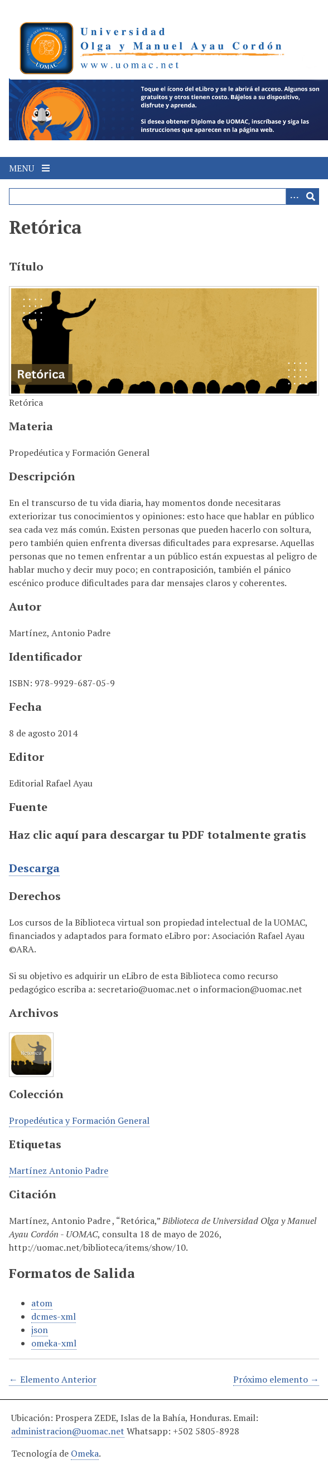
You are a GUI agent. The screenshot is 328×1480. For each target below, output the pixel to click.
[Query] (164, 196)
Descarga (34, 868)
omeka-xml (53, 1343)
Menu (29, 168)
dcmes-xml (53, 1316)
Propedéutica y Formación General (79, 1120)
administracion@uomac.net (67, 1431)
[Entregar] (310, 196)
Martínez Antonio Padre (58, 1170)
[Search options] (294, 196)
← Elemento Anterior (53, 1379)
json (39, 1330)
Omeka (85, 1453)
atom (41, 1303)
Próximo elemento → (276, 1379)
